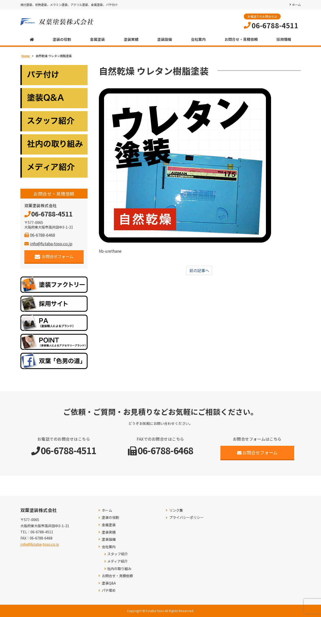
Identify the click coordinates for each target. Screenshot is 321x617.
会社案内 (198, 39)
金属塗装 (97, 39)
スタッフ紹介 (117, 554)
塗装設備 (164, 39)
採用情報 (283, 39)
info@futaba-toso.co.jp (48, 244)
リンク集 (176, 510)
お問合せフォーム (54, 256)
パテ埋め (109, 590)
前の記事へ (199, 270)
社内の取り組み (119, 568)
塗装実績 (131, 39)
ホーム (296, 4)
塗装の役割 (62, 39)
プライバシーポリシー (186, 517)
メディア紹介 (117, 561)
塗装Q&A (109, 583)
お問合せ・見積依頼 (241, 39)
